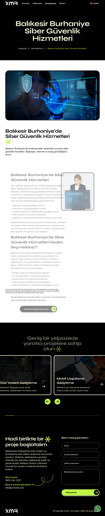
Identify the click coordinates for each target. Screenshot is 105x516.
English (94, 3)
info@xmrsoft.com (14, 487)
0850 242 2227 (13, 480)
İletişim (62, 3)
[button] (47, 401)
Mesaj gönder (82, 492)
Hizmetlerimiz (50, 3)
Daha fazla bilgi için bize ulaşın (40, 309)
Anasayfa (25, 3)
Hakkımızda (37, 3)
